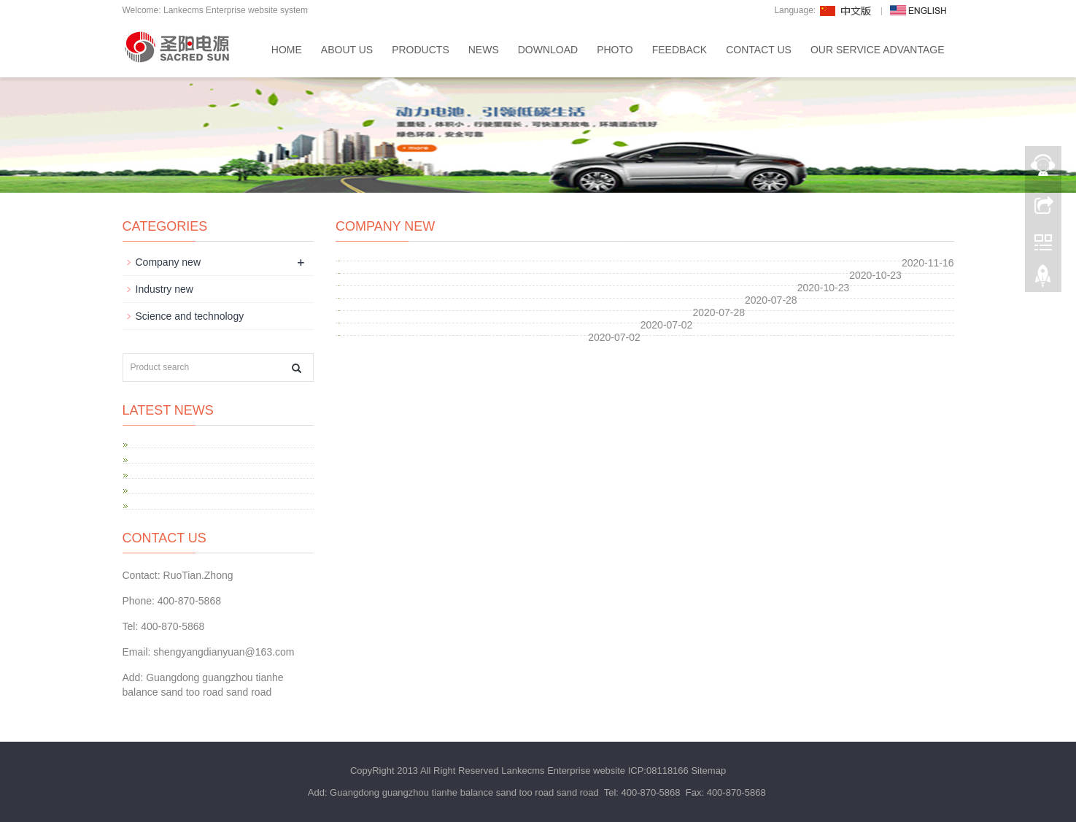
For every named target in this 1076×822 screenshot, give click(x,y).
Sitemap (708, 770)
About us (347, 49)
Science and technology (190, 316)
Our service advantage (877, 49)
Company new (168, 262)
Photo (615, 49)
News (483, 49)
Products (420, 49)
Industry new (164, 289)
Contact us (758, 49)
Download (548, 49)
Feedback (679, 49)
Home (286, 49)
